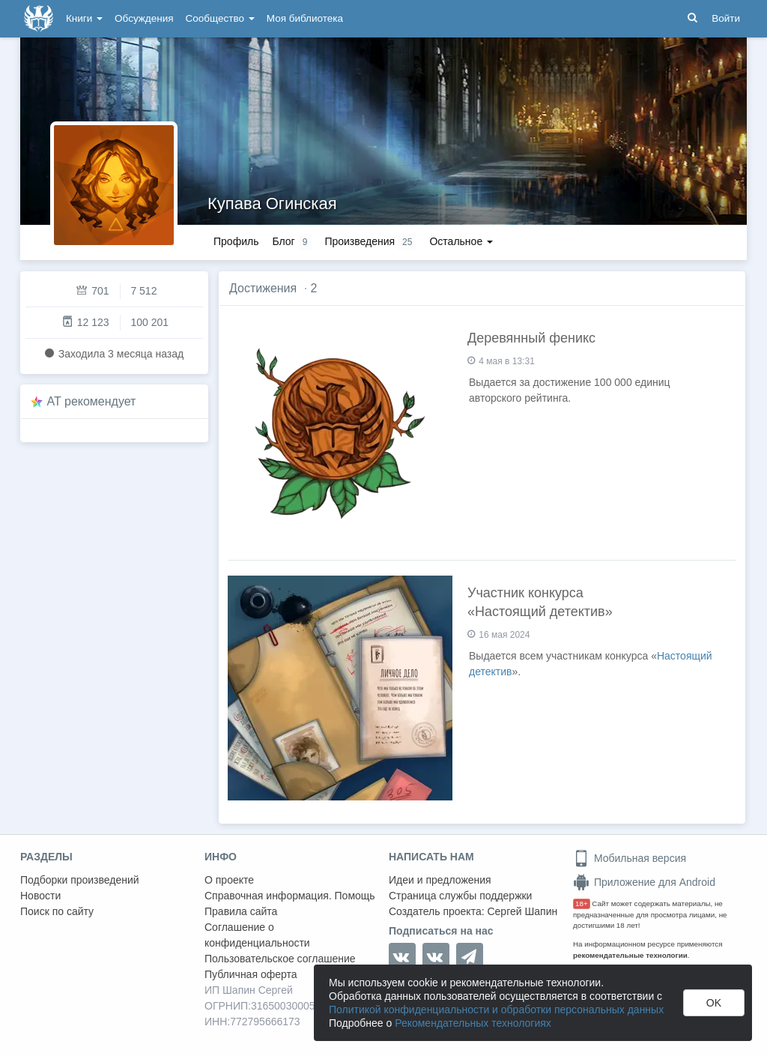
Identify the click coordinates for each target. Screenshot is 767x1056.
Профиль (235, 241)
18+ (581, 903)
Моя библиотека (305, 18)
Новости (40, 896)
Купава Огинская (272, 203)
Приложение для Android (644, 882)
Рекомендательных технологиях (473, 1023)
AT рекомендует (91, 401)
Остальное (461, 241)
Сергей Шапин (522, 911)
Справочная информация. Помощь (289, 896)
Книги (84, 18)
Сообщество (220, 18)
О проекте (229, 880)
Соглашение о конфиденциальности (257, 935)
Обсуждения (144, 18)
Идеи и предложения (440, 880)
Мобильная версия (629, 858)
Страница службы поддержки (460, 896)
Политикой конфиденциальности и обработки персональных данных (496, 1010)
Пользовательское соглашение (280, 959)
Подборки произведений (79, 880)
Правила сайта (240, 911)
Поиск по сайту (57, 911)
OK (713, 1003)
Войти (726, 18)
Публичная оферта (250, 974)
